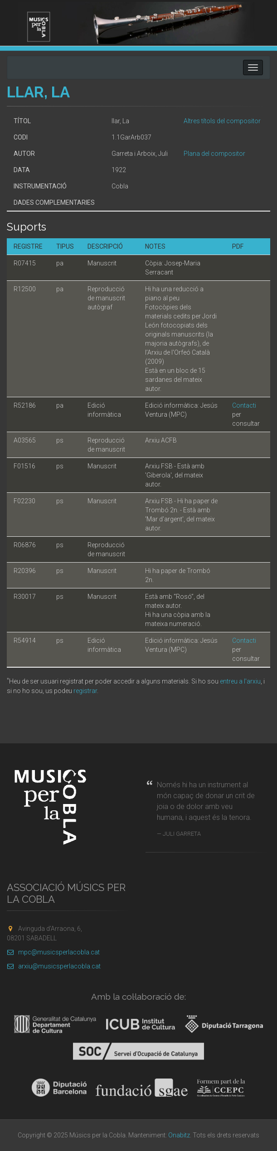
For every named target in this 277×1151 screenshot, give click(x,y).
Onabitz (179, 1135)
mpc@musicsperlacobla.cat (53, 952)
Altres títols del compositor (222, 121)
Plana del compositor (214, 153)
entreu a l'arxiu (240, 681)
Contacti (244, 405)
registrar (85, 690)
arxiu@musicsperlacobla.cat (54, 966)
